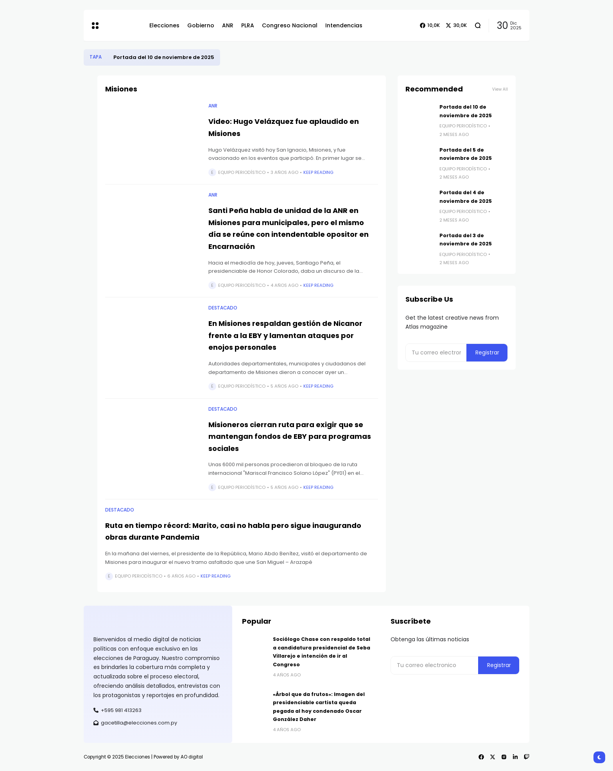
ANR (212, 106)
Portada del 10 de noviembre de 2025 (163, 57)
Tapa (96, 57)
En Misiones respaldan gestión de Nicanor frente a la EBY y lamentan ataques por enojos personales (285, 335)
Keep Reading (318, 172)
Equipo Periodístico (241, 172)
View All (500, 89)
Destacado (222, 308)
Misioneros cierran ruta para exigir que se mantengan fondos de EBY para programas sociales (289, 436)
